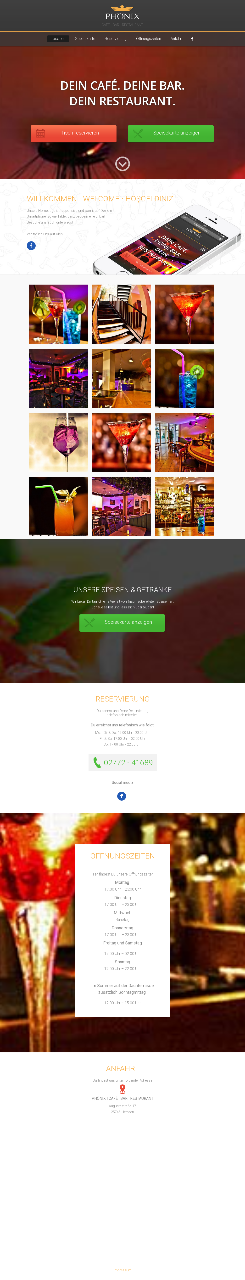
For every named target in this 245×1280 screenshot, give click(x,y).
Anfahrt (177, 38)
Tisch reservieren (80, 133)
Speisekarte (85, 38)
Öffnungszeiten (148, 38)
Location (58, 38)
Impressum (122, 1270)
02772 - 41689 (128, 762)
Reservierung (116, 38)
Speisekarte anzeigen (177, 133)
